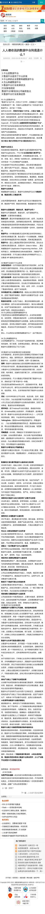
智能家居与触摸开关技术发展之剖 (14, 836)
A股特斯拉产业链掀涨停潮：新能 (30, 865)
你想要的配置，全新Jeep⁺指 (28, 848)
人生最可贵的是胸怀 (35, 793)
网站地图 (29, 878)
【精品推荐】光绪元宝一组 (28, 845)
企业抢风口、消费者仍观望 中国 (14, 823)
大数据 (13, 31)
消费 (36, 28)
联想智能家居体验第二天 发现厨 (14, 830)
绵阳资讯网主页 (18, 44)
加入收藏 (13, 2)
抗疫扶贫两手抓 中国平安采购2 (29, 851)
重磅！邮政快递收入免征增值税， (14, 814)
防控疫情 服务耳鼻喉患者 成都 (29, 863)
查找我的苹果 (15, 769)
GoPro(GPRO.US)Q (9, 817)
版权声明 (36, 878)
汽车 (36, 26)
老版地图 (22, 878)
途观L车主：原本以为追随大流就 (30, 868)
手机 (19, 2)
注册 (33, 2)
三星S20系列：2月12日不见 (28, 854)
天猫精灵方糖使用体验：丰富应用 (14, 826)
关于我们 (8, 878)
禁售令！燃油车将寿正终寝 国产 (30, 860)
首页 (5, 26)
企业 (13, 28)
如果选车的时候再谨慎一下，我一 (30, 871)
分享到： (4, 796)
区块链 (20, 31)
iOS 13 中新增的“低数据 (11, 804)
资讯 (13, 26)
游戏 (28, 28)
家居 (5, 28)
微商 (5, 31)
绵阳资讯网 (18, 882)
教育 (28, 26)
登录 (41, 2)
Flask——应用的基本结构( (12, 807)
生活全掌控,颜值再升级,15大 (28, 857)
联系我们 (15, 878)
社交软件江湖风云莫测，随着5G (14, 810)
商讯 (20, 28)
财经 (20, 26)
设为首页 (4, 2)
